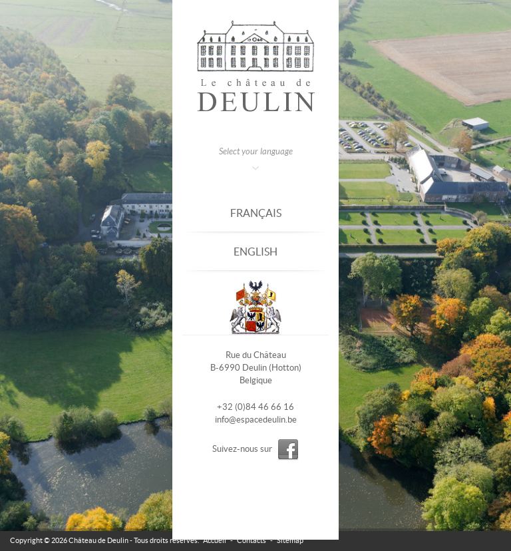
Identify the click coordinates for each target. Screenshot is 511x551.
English (255, 252)
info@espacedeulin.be (256, 420)
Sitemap (290, 540)
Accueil (214, 540)
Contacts (251, 540)
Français (255, 213)
